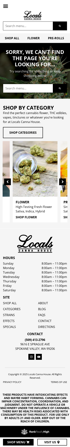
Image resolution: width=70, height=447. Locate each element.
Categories (12, 309)
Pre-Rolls (56, 38)
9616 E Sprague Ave (35, 344)
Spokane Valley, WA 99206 (35, 349)
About (43, 303)
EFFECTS (9, 321)
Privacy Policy (12, 382)
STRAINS (9, 315)
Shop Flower (26, 217)
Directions (46, 327)
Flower (33, 38)
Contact (45, 321)
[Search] (60, 26)
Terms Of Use (59, 382)
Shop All (12, 38)
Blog (42, 309)
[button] (5, 6)
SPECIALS (9, 327)
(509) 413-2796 (35, 340)
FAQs (41, 315)
